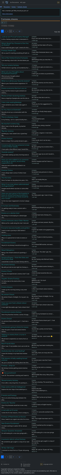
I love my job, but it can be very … (42, 140)
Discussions (14, 2)
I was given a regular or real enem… (42, 133)
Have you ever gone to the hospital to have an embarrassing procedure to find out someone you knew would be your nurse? (15, 196)
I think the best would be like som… (42, 273)
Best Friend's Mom (8, 343)
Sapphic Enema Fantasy (10, 278)
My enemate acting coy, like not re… (42, 90)
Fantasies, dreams (22, 7)
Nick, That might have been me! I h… (42, 418)
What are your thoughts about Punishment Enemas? (13, 72)
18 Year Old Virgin (8, 448)
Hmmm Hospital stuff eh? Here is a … (43, 161)
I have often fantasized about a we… (42, 52)
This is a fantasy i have (10, 117)
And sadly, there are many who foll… (42, 353)
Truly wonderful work (38, 119)
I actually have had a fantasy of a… (42, 215)
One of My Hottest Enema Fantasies (15, 58)
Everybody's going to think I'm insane (15, 327)
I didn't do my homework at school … (43, 314)
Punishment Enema (9, 243)
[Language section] (58, 2)
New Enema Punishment (10, 423)
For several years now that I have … (42, 360)
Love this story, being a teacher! (41, 125)
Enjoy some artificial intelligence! (13, 387)
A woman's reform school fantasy (13, 439)
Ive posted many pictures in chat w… (42, 172)
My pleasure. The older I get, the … (42, 252)
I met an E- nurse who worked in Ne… (43, 412)
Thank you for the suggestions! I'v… (42, 104)
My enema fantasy (8, 264)
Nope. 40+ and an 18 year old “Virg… (42, 449)
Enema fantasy (7, 138)
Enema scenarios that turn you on (14, 88)
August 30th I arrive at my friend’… (42, 397)
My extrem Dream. (8, 294)
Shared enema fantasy (10, 380)
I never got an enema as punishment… (43, 73)
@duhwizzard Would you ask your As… (43, 207)
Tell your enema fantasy (10, 65)
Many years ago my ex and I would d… (43, 154)
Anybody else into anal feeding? (13, 351)
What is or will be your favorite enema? (16, 81)
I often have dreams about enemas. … (43, 289)
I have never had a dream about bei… (43, 305)
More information (7, 14)
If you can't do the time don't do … (42, 38)
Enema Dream (7, 319)
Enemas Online (7, 170)
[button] (19, 31)
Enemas (14, 7)
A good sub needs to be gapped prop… (43, 230)
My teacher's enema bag (10, 124)
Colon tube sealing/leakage (11, 102)
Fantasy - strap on (8, 365)
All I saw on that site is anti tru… (41, 97)
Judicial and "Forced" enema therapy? (15, 37)
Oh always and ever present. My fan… (43, 222)
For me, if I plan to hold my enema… (42, 237)
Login (22, 2)
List (3, 23)
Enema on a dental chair (11, 213)
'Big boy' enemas (8, 131)
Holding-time (6, 235)
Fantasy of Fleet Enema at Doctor (14, 417)
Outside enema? (8, 152)
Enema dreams (7, 287)
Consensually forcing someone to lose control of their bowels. (15, 146)
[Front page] (1, 7)
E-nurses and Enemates (10, 206)
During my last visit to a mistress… (42, 367)
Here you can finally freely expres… (42, 111)
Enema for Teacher (8, 403)
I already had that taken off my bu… (42, 45)
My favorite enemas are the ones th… (43, 83)
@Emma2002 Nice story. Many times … (43, 374)
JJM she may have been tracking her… (43, 345)
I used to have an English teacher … (42, 404)
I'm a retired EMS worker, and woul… (42, 244)
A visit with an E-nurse (10, 410)
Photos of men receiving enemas (13, 96)
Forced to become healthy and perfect (16, 228)
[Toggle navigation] (3, 2)
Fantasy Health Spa (9, 50)
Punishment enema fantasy (11, 312)
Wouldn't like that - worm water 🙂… (42, 336)
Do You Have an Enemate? (11, 110)
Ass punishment (10, 373)
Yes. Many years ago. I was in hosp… (42, 195)
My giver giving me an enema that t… (43, 147)
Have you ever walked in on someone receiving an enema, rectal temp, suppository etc (15, 161)
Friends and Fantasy (9, 395)
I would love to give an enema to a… (42, 67)
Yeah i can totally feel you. (39, 179)
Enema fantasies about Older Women (15, 220)
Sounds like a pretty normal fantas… (42, 329)
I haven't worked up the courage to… (43, 425)
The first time (6, 178)
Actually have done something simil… (43, 186)
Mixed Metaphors (8, 250)
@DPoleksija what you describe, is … (42, 59)
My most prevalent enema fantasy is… (43, 266)
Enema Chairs (7, 271)
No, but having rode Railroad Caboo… (43, 259)
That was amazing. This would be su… (43, 382)
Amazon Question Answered (12, 431)
